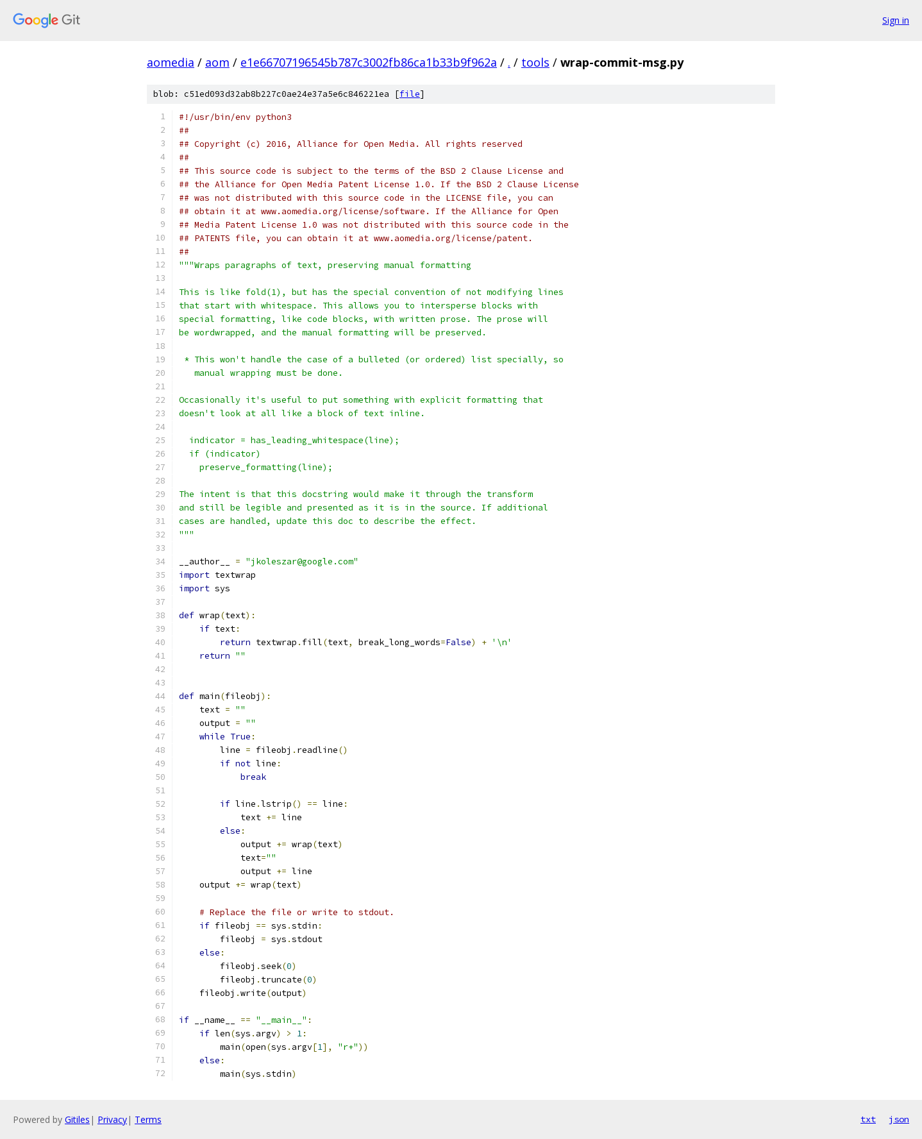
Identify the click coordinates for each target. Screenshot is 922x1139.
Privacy (112, 1119)
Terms (148, 1119)
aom (217, 62)
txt (868, 1119)
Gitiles (77, 1119)
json (899, 1119)
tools (535, 62)
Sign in (895, 20)
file (409, 94)
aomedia (170, 62)
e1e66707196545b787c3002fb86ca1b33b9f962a (368, 62)
